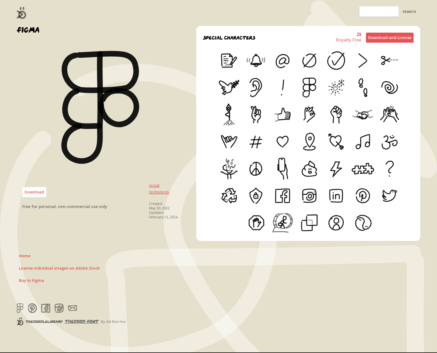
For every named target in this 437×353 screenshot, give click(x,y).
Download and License (389, 37)
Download (34, 192)
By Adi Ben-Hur (113, 321)
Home (24, 255)
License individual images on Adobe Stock (59, 268)
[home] (21, 13)
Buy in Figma (31, 280)
